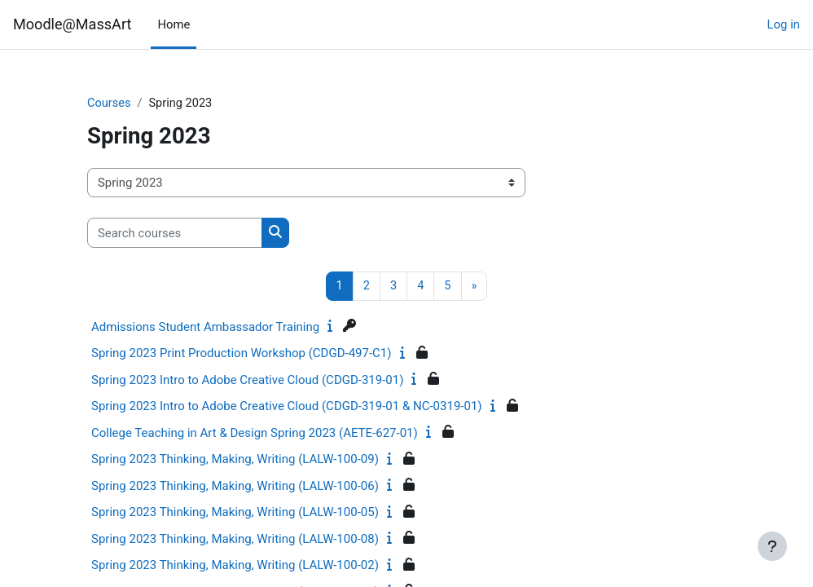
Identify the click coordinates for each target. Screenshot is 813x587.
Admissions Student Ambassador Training (205, 327)
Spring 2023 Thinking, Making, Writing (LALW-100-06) (235, 486)
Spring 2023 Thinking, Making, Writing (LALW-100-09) (235, 459)
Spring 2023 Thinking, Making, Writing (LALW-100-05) (235, 512)
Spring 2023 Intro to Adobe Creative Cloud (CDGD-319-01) (247, 380)
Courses (109, 103)
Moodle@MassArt (72, 24)
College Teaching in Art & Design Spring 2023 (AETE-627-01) (254, 433)
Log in (783, 24)
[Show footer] (772, 546)
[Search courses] (174, 233)
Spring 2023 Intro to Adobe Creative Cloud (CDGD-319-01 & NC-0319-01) (286, 406)
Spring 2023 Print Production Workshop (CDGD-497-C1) (241, 353)
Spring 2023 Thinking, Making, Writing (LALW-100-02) (235, 565)
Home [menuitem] (173, 24)
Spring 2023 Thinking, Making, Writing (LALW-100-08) (235, 539)
